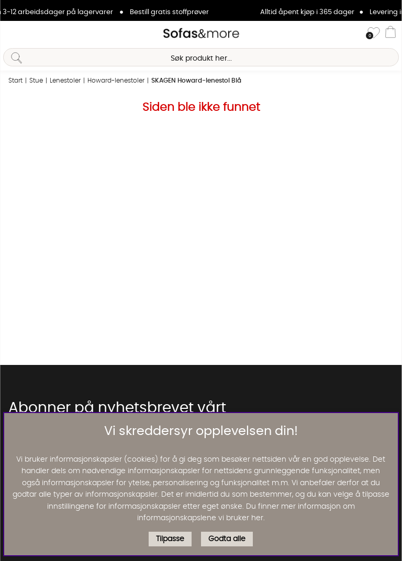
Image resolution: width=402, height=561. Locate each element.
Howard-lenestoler (115, 80)
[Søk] (200, 57)
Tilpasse (170, 539)
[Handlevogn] (390, 33)
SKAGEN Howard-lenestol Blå (196, 80)
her (257, 518)
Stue (36, 80)
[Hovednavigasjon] (12, 33)
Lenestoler (65, 80)
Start (15, 80)
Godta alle (226, 539)
